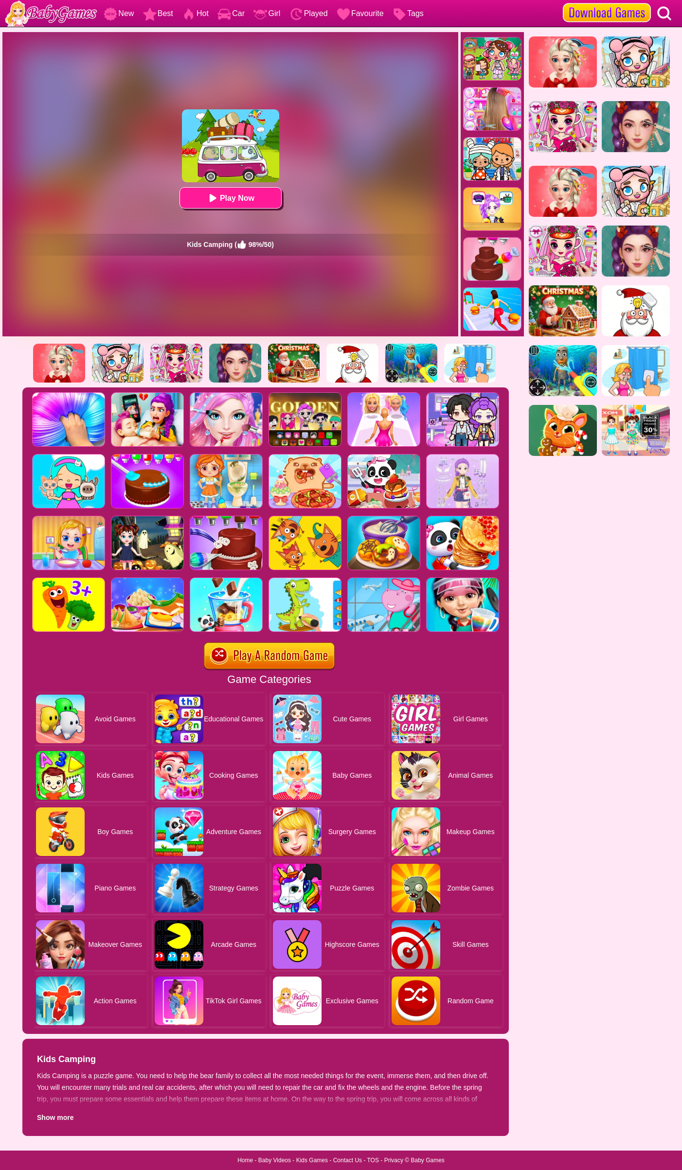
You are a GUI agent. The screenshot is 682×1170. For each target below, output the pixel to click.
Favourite (360, 13)
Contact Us (347, 1160)
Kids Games (312, 1160)
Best (158, 13)
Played (308, 13)
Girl (266, 13)
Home (245, 1160)
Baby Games (427, 1160)
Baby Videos (274, 1160)
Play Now (230, 198)
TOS (373, 1160)
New (119, 13)
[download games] (606, 3)
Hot (195, 13)
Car (231, 13)
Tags (408, 13)
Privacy (393, 1160)
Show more (55, 1117)
